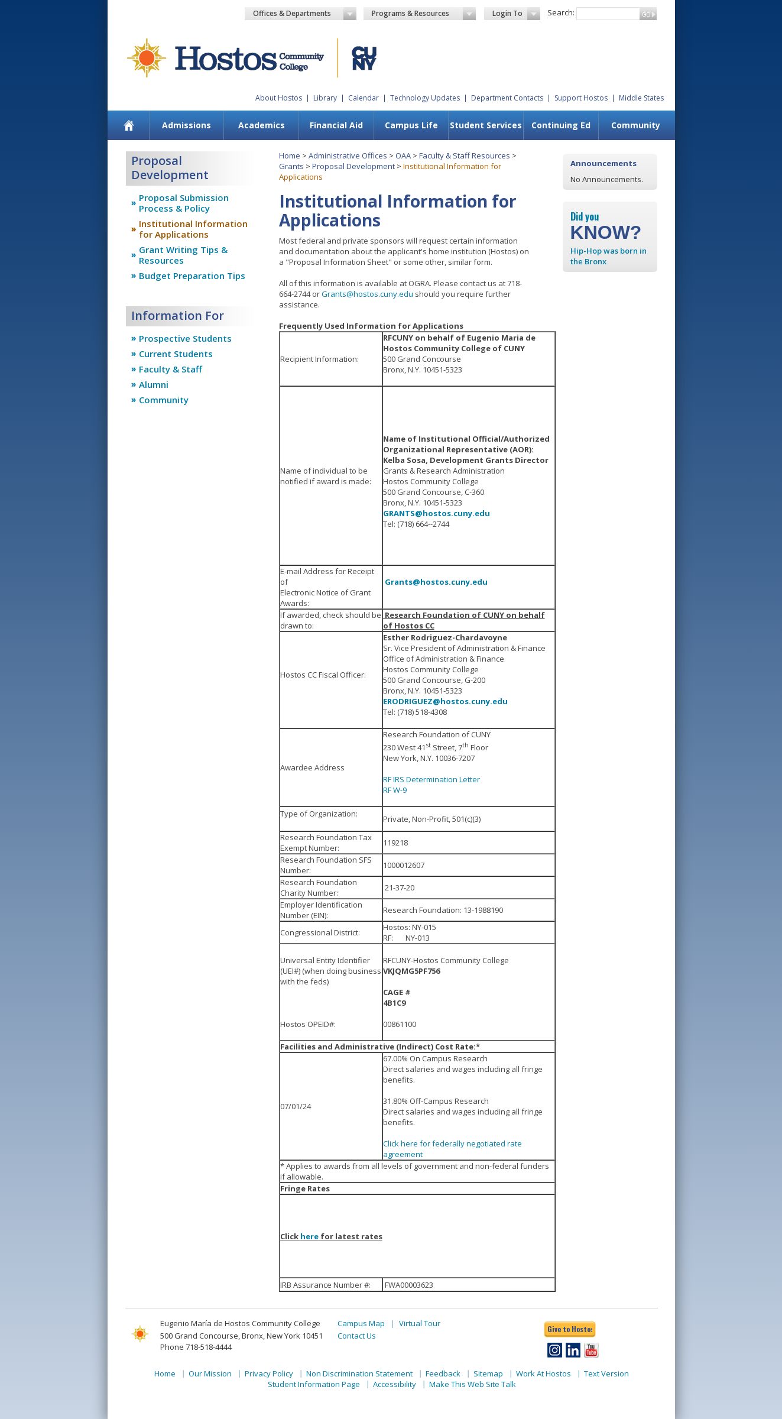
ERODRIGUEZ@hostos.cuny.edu (445, 701)
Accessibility (394, 1384)
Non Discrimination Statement (359, 1373)
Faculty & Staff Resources (464, 155)
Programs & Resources (424, 13)
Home (289, 155)
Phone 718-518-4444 (196, 1347)
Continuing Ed (560, 125)
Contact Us (357, 1335)
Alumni (153, 384)
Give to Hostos (569, 1329)
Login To (516, 13)
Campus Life (411, 125)
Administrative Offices (348, 155)
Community (635, 125)
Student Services (486, 125)
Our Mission (210, 1373)
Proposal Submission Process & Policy (184, 202)
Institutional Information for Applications (193, 228)
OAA (403, 155)
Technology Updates (425, 98)
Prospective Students (185, 338)
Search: (561, 12)
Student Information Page (314, 1384)
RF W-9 (395, 790)
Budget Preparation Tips (192, 275)
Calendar (363, 98)
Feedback (443, 1373)
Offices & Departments (305, 13)
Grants (291, 166)
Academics (261, 125)
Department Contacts (507, 98)
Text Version (606, 1373)
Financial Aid (336, 125)
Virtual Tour (419, 1323)
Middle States (641, 98)
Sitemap (488, 1373)
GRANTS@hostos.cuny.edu (436, 513)
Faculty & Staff (170, 369)
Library (325, 98)
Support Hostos (581, 98)
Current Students (176, 353)
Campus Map (361, 1323)
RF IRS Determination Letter (431, 779)
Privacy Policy (269, 1373)
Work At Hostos (543, 1373)
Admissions (186, 125)
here (309, 1236)
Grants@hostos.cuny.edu (367, 294)
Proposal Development (353, 166)
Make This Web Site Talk (472, 1384)
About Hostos (278, 98)
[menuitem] (128, 125)
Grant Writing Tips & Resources (183, 254)
